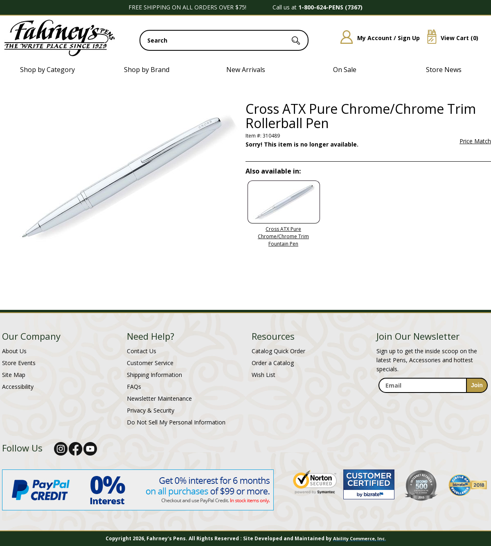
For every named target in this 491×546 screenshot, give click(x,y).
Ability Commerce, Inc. (359, 538)
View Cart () (449, 38)
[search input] (224, 40)
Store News (444, 69)
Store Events (19, 363)
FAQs (134, 386)
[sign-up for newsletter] (477, 385)
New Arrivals (245, 69)
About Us (14, 351)
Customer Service (150, 363)
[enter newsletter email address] (432, 385)
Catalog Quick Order (278, 351)
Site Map (13, 375)
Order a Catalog (273, 363)
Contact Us (141, 351)
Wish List (263, 375)
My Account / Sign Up (377, 38)
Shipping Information (154, 375)
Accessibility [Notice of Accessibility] (18, 386)
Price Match (475, 141)
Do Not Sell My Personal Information (176, 422)
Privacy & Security (150, 410)
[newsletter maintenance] (433, 402)
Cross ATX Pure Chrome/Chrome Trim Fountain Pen (283, 236)
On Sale (344, 69)
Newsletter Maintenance (159, 398)
